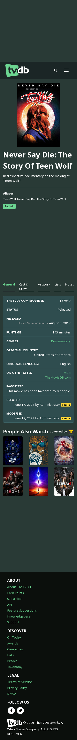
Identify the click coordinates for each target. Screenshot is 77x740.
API (9, 604)
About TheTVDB (19, 587)
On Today (14, 637)
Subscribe (14, 599)
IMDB (66, 373)
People (12, 661)
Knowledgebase (19, 616)
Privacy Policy (17, 688)
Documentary (61, 341)
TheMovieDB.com (58, 377)
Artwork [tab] (44, 284)
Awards (12, 643)
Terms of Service (19, 682)
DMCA (11, 693)
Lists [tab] (57, 284)
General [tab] (9, 284)
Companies (15, 649)
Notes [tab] (69, 284)
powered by (62, 432)
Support (13, 622)
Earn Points (15, 593)
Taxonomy (14, 667)
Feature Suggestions (22, 610)
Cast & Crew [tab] (23, 286)
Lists (10, 655)
